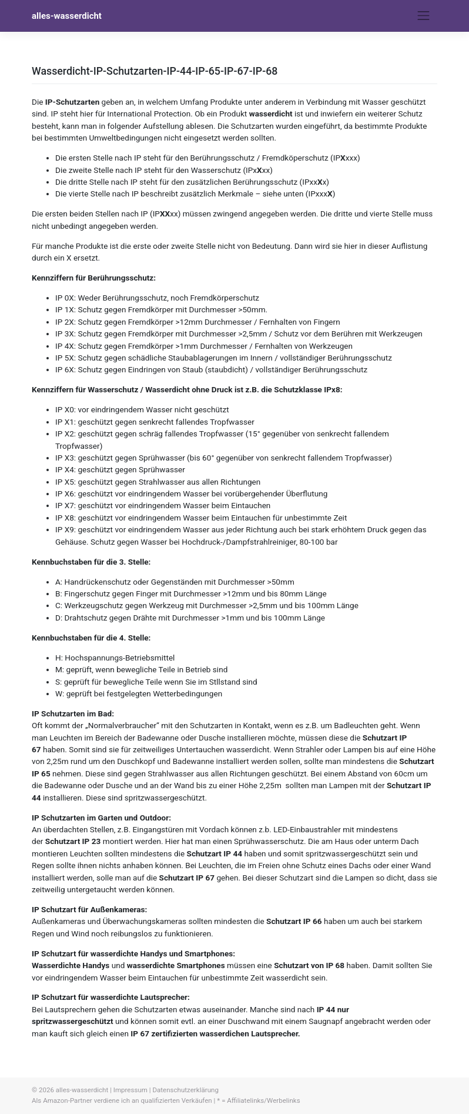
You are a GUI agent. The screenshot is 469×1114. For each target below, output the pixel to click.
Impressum (130, 1090)
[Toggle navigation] (423, 15)
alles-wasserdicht (67, 16)
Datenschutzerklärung (185, 1090)
